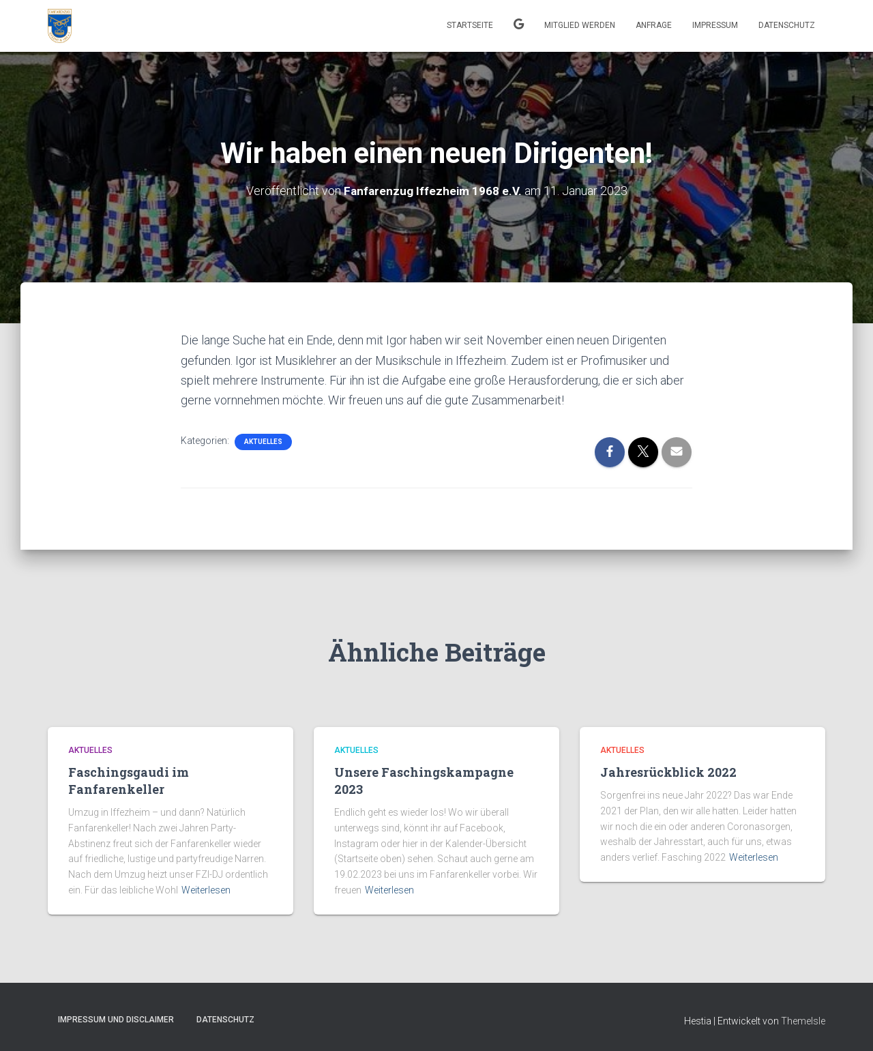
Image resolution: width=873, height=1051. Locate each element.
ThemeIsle (803, 1021)
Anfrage (654, 25)
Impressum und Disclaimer (116, 1019)
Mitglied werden (579, 25)
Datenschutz (786, 25)
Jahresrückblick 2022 (668, 772)
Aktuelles (263, 441)
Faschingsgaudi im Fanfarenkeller (128, 780)
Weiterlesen (206, 889)
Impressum (715, 25)
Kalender (518, 26)
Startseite (470, 25)
